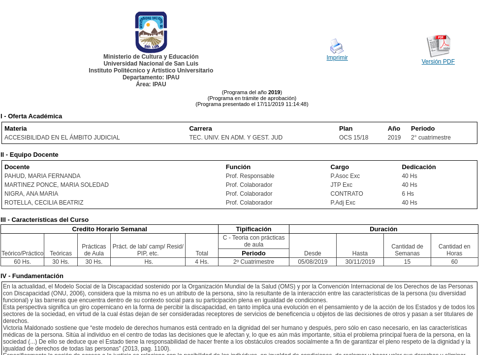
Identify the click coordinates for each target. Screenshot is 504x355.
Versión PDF (438, 61)
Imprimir (337, 57)
